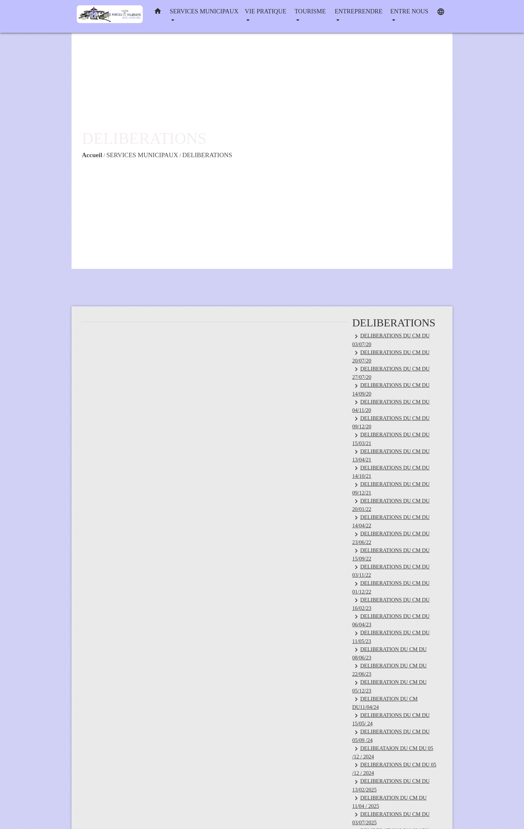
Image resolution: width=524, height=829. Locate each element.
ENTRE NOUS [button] (409, 11)
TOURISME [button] (310, 11)
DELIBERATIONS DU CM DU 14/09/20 (391, 389)
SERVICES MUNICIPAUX (142, 155)
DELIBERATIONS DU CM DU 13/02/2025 (391, 785)
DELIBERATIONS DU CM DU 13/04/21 (391, 455)
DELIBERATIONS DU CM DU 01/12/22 (391, 587)
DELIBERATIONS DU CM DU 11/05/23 (391, 636)
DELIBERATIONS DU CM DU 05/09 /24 (391, 735)
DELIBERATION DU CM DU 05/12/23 (389, 686)
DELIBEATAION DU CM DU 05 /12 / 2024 (392, 752)
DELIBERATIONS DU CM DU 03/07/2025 (391, 818)
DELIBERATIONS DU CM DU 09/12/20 (391, 422)
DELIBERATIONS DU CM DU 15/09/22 (391, 554)
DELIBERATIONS (207, 155)
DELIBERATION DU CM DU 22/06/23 (389, 669)
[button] (157, 12)
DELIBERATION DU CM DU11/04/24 (385, 702)
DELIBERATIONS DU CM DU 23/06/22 (391, 537)
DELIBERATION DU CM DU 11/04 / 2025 (389, 801)
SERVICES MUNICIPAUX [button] (204, 11)
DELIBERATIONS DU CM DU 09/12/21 (391, 488)
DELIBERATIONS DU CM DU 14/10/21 (391, 471)
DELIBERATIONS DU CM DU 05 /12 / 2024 (394, 768)
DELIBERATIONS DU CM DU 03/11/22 (391, 570)
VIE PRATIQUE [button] (265, 11)
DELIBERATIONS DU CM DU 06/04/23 (391, 620)
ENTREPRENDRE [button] (359, 11)
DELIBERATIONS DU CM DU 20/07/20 (391, 356)
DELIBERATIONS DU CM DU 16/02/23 (391, 603)
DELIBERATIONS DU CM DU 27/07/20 (391, 372)
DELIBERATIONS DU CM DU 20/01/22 (391, 504)
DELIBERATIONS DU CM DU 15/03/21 (391, 438)
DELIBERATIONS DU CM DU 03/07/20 (391, 339)
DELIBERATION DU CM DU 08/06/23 (389, 653)
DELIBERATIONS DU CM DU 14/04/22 (391, 521)
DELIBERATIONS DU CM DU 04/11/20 (391, 405)
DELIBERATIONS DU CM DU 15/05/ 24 (391, 719)
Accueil (92, 155)
